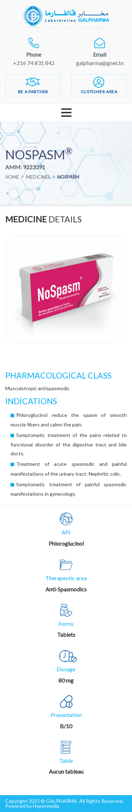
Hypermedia (46, 806)
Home (12, 177)
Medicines (38, 177)
